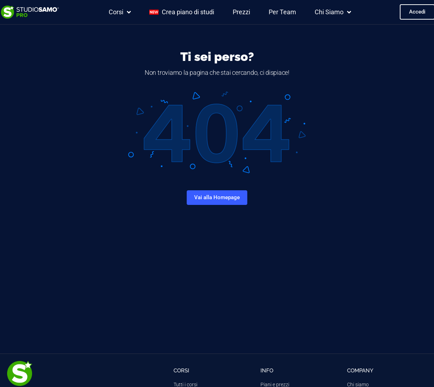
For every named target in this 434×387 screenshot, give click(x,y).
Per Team (282, 12)
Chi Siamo (333, 12)
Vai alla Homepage (217, 197)
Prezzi (241, 12)
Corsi (120, 12)
